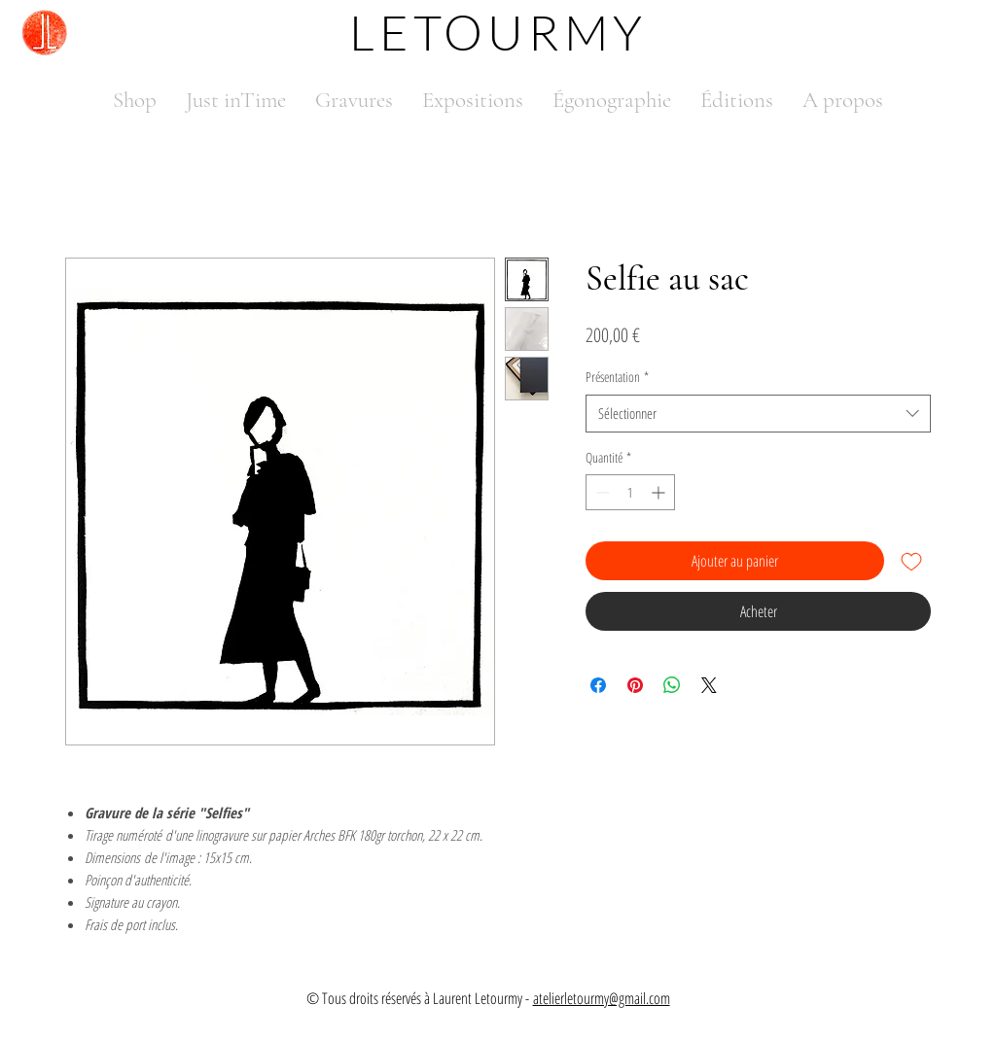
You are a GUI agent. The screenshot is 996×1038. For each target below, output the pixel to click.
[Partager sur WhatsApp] (672, 685)
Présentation (617, 376)
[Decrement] (600, 492)
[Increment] (660, 492)
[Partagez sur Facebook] (598, 685)
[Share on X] (709, 685)
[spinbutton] (630, 492)
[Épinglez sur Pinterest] (635, 685)
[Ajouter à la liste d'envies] (911, 560)
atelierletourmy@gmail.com (601, 998)
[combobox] (758, 413)
